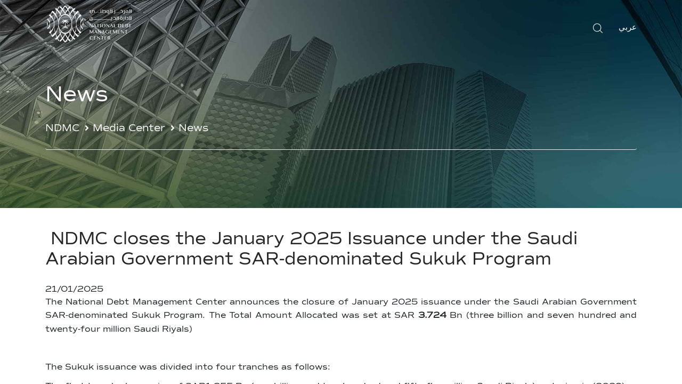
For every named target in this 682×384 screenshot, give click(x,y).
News (193, 128)
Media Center (129, 128)
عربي (628, 27)
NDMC (62, 128)
